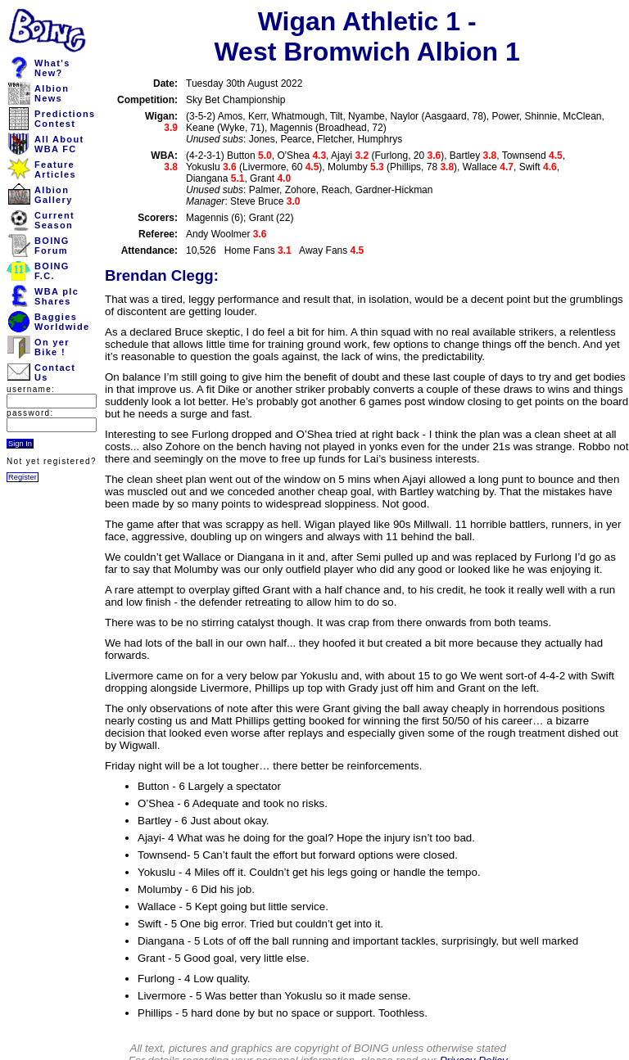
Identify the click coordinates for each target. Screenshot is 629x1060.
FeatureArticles (55, 169)
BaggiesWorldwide (61, 322)
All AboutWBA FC (59, 144)
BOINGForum (52, 245)
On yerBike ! (52, 347)
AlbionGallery (53, 195)
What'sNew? (52, 68)
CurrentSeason (54, 220)
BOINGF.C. (52, 271)
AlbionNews (51, 93)
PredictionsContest (65, 119)
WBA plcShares (56, 296)
